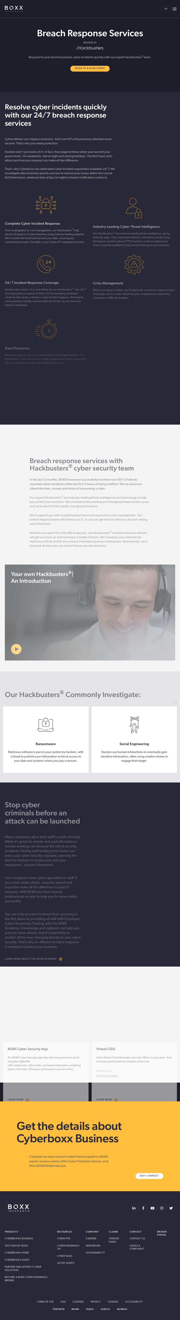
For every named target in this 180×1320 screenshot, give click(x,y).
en (165, 9)
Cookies (113, 1302)
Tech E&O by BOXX (16, 1246)
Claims (113, 1231)
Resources (64, 1231)
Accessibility (134, 1302)
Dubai (90, 1309)
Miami (75, 1309)
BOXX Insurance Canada (14, 9)
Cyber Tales (64, 1256)
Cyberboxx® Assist (17, 1260)
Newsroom (93, 1246)
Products (11, 1231)
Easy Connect (149, 1176)
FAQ (63, 1302)
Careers (91, 1239)
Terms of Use (45, 1302)
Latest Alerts (65, 1263)
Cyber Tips (63, 1239)
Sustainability (95, 1253)
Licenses (78, 1302)
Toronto (59, 1309)
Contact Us (137, 1239)
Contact (135, 1231)
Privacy (96, 1302)
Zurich (105, 1309)
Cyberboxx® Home (17, 1253)
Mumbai (122, 1309)
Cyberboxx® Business (19, 1239)
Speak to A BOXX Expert (90, 68)
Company (92, 1231)
